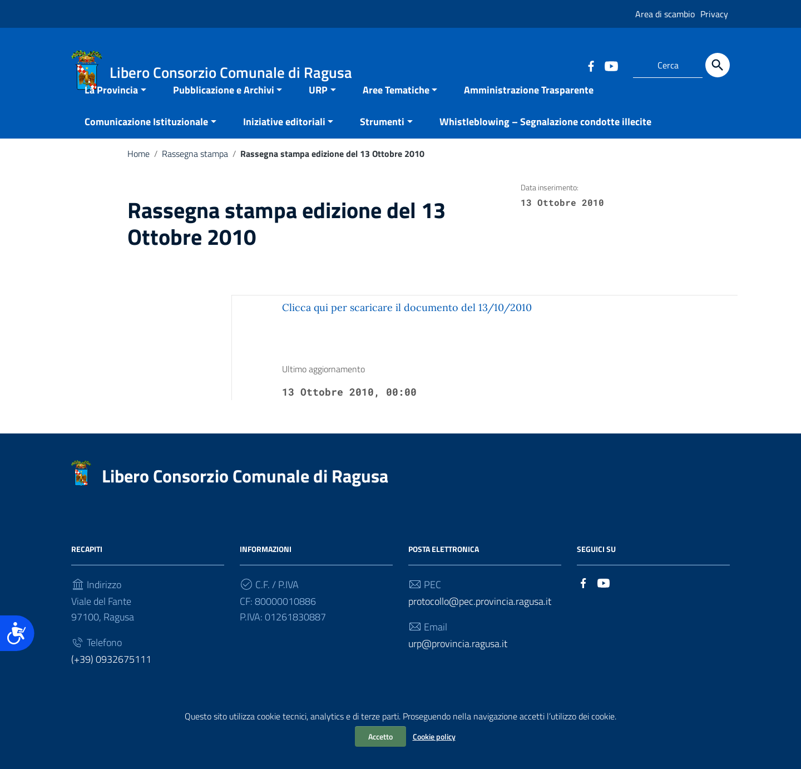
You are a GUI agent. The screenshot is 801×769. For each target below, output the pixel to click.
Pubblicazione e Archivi (223, 109)
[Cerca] (717, 65)
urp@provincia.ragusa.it (457, 663)
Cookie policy (434, 736)
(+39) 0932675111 (111, 679)
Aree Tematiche (396, 109)
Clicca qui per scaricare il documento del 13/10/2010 (407, 327)
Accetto (380, 736)
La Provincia (111, 109)
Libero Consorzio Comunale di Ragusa (245, 495)
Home (138, 173)
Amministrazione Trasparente (529, 109)
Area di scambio (665, 14)
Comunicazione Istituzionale (146, 141)
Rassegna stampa (195, 173)
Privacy (714, 14)
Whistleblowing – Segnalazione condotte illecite (545, 141)
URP (318, 109)
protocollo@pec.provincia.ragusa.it (479, 621)
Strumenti (382, 141)
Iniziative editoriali (284, 141)
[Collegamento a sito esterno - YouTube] (610, 65)
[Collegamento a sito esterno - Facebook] (590, 65)
